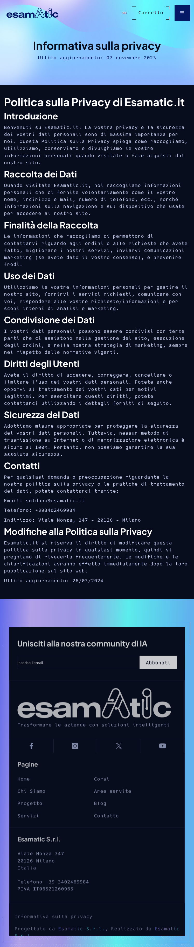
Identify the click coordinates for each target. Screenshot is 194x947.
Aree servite (112, 802)
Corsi (101, 790)
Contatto (106, 826)
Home (23, 790)
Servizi (28, 826)
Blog (100, 814)
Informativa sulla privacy (53, 931)
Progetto (29, 814)
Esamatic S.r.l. (81, 943)
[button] (182, 13)
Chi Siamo (31, 802)
